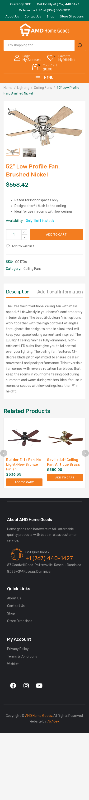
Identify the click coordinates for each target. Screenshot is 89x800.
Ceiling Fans (43, 88)
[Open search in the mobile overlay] (44, 45)
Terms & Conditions (22, 656)
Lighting (23, 88)
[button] (11, 111)
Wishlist (13, 664)
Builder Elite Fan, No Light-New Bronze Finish (23, 464)
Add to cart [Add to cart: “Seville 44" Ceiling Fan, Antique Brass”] (65, 477)
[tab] (17, 293)
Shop (11, 613)
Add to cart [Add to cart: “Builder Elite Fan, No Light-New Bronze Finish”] (24, 482)
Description (17, 292)
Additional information (60, 292)
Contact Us (16, 606)
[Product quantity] (16, 234)
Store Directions (19, 621)
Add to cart (56, 234)
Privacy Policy (18, 649)
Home (8, 88)
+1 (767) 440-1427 (49, 558)
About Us (14, 598)
